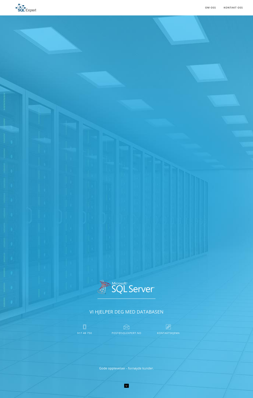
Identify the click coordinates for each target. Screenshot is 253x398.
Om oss (210, 7)
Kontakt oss (233, 7)
